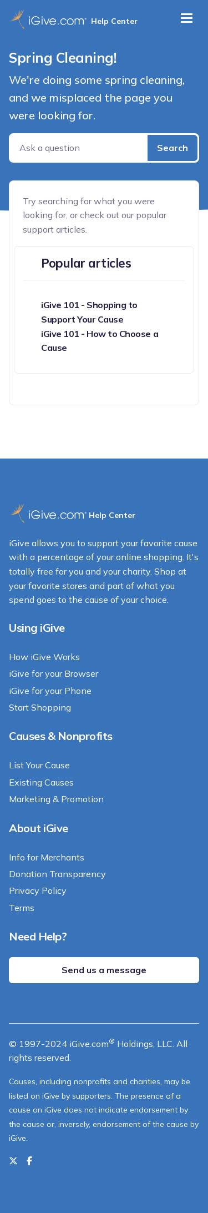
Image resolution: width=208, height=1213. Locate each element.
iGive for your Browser (53, 673)
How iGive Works (44, 656)
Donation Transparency (57, 873)
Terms (21, 907)
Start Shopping (40, 707)
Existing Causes (41, 782)
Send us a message (104, 969)
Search (172, 147)
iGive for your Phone (50, 690)
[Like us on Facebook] (29, 1160)
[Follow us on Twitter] (13, 1160)
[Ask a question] (79, 148)
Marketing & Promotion (56, 798)
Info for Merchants (46, 857)
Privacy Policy (38, 890)
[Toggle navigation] (186, 18)
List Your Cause (39, 765)
